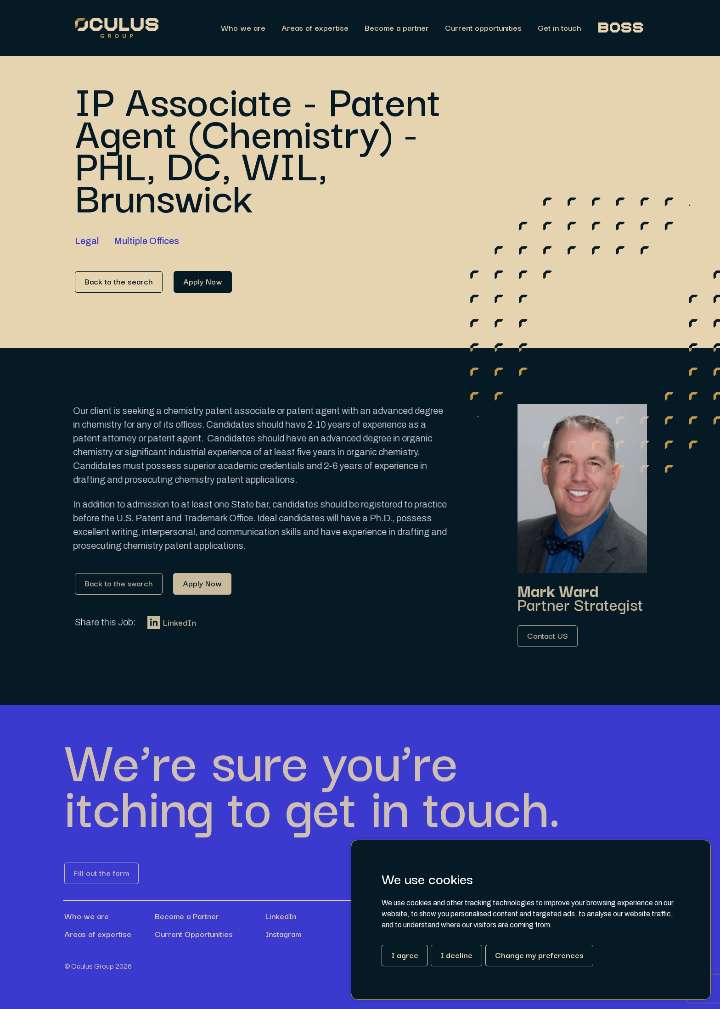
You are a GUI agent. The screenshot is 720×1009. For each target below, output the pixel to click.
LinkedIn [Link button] (171, 630)
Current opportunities (483, 28)
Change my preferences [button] (539, 954)
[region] (401, 28)
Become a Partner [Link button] (187, 916)
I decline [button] (456, 954)
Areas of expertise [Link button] (97, 934)
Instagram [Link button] (283, 934)
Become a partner (397, 28)
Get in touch (559, 28)
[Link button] (119, 282)
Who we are (243, 28)
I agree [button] (404, 954)
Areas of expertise (315, 28)
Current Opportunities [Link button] (194, 934)
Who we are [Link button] (86, 916)
